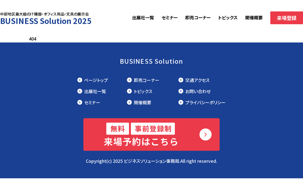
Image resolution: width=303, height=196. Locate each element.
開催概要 (254, 17)
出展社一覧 (143, 17)
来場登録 (286, 17)
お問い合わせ (198, 91)
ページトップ (96, 80)
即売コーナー (198, 17)
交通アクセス (197, 80)
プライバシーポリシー (205, 102)
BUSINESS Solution (151, 61)
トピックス (228, 17)
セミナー (170, 17)
